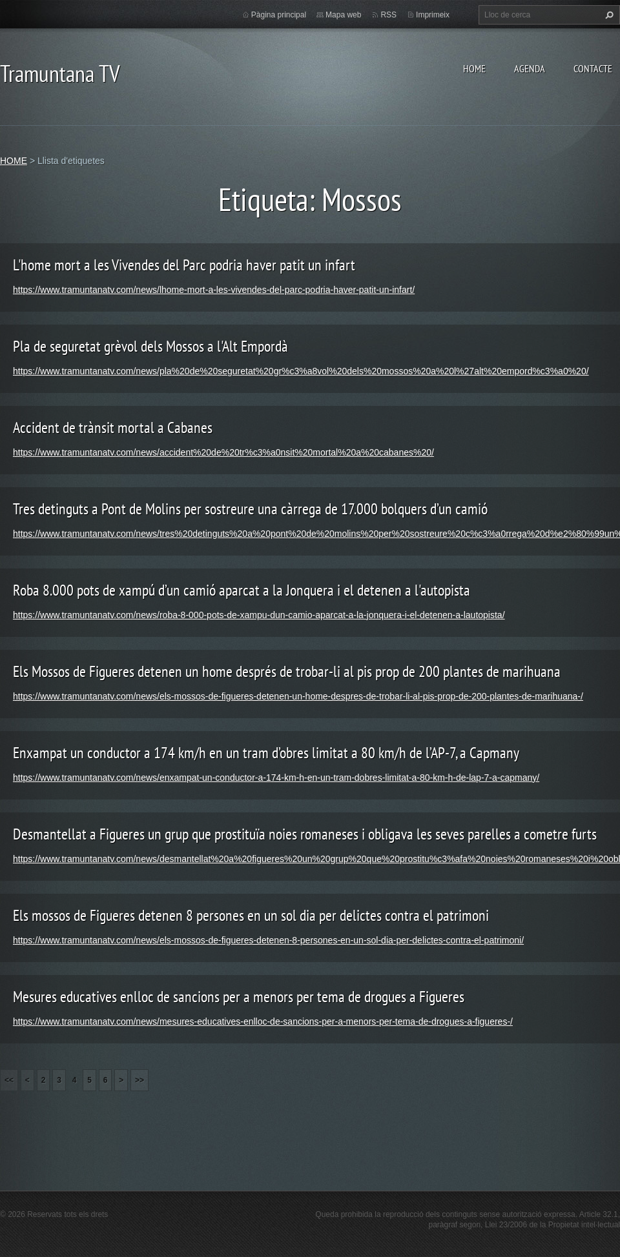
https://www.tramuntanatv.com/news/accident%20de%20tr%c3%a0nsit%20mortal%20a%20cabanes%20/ (223, 452)
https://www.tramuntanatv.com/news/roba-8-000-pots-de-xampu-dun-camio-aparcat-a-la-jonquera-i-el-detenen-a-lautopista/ (259, 615)
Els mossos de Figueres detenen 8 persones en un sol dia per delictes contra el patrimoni (251, 915)
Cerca (607, 15)
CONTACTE (593, 68)
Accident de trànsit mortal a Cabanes (112, 427)
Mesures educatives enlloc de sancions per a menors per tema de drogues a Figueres (238, 997)
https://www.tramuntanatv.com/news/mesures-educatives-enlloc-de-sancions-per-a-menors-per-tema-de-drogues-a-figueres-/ (263, 1021)
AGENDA (529, 68)
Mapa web (343, 14)
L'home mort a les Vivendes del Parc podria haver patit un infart (184, 265)
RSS (388, 14)
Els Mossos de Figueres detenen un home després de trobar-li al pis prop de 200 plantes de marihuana (287, 671)
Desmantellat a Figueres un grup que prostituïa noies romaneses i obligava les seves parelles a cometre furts (305, 834)
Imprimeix (433, 14)
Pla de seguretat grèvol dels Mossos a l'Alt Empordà (150, 346)
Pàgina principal (278, 14)
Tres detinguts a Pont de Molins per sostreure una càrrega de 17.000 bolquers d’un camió (250, 509)
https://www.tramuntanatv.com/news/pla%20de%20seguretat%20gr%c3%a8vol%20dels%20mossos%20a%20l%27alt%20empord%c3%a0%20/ (301, 371)
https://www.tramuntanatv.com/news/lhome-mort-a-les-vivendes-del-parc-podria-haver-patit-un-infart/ (214, 290)
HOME (474, 68)
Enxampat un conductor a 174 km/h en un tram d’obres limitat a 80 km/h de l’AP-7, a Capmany (266, 753)
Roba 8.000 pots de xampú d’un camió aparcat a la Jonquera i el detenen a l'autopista (241, 590)
